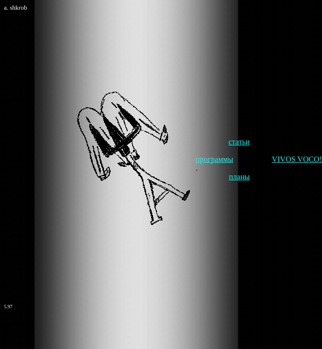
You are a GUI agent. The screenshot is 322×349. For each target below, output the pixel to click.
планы (239, 177)
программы (214, 159)
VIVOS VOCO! (297, 159)
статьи (239, 142)
